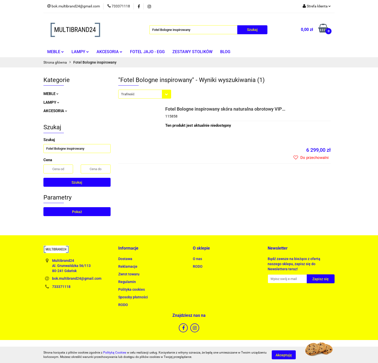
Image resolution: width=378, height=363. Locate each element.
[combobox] (144, 94)
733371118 (61, 287)
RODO (123, 305)
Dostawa (125, 259)
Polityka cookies (131, 289)
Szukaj (77, 182)
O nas (197, 259)
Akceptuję (284, 355)
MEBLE (55, 51)
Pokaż (77, 212)
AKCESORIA (109, 51)
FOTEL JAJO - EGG (147, 51)
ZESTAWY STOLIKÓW (192, 51)
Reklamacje (127, 266)
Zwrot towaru (128, 274)
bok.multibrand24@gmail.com (76, 278)
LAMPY (80, 51)
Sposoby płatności (133, 297)
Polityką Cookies (114, 352)
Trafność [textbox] (128, 94)
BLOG (225, 51)
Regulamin (127, 282)
